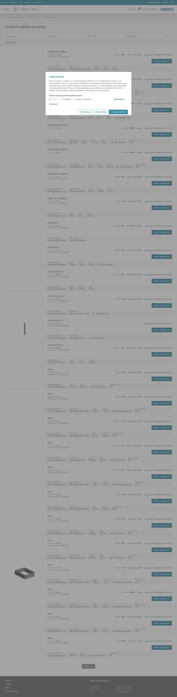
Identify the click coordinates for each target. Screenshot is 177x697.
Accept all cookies (118, 112)
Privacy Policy (100, 112)
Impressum (53, 104)
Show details (120, 99)
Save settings (85, 112)
